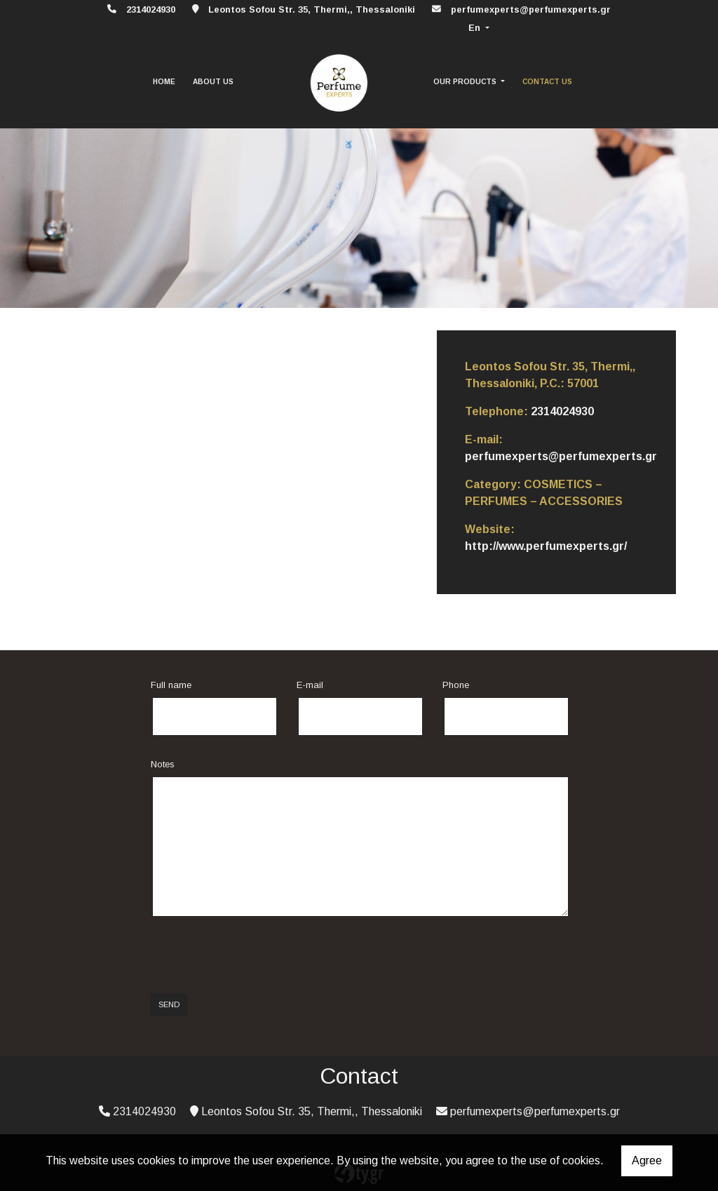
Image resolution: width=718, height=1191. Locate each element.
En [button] (475, 27)
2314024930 (562, 411)
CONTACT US (547, 82)
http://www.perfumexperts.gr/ (546, 546)
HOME (164, 82)
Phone (455, 685)
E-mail (310, 685)
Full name (171, 685)
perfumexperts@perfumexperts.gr (531, 9)
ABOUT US (213, 82)
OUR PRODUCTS (466, 82)
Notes (163, 764)
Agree (647, 1160)
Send (169, 1004)
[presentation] (257, 955)
